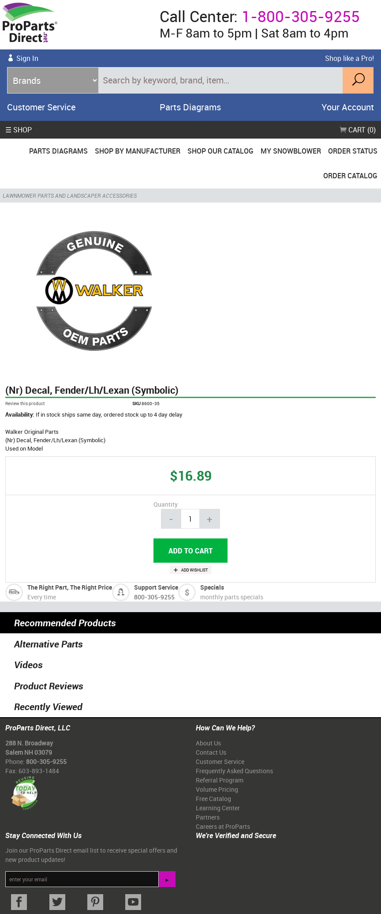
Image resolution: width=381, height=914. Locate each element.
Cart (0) (358, 130)
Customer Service (41, 107)
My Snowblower (291, 151)
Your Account (347, 107)
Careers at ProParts (223, 826)
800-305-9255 (154, 597)
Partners (208, 817)
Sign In (27, 58)
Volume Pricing (217, 789)
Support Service (156, 587)
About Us (208, 743)
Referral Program (219, 780)
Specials (212, 587)
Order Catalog (350, 176)
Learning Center (218, 808)
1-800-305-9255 (301, 16)
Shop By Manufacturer (137, 151)
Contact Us (211, 752)
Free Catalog (213, 798)
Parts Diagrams (190, 107)
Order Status (352, 151)
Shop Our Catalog (220, 151)
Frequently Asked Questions (234, 771)
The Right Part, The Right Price (69, 587)
